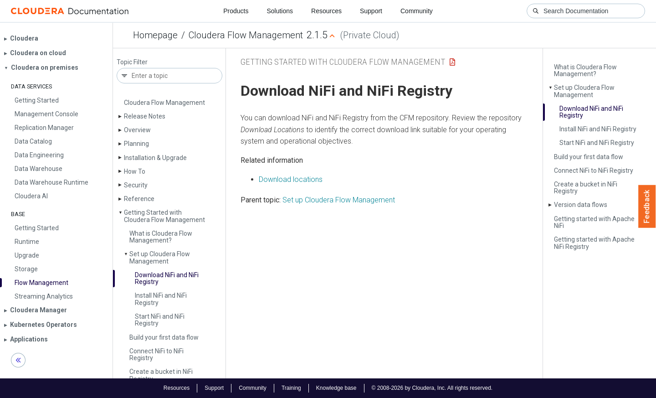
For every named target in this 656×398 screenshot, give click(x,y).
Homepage (155, 35)
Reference (139, 198)
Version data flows (580, 204)
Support (371, 11)
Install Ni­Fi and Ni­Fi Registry (161, 299)
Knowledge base (336, 388)
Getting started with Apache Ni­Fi (594, 222)
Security (136, 185)
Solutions (279, 11)
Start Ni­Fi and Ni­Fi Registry (159, 320)
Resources (326, 11)
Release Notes (144, 116)
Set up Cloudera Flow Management (159, 257)
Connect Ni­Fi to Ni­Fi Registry (156, 354)
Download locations (291, 179)
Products (235, 11)
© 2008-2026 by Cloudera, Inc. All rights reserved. (432, 388)
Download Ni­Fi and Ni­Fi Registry (167, 278)
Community (416, 11)
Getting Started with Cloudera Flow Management (164, 216)
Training (291, 388)
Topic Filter (132, 62)
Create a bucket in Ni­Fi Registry (161, 375)
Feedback (647, 206)
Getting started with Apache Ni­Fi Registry (594, 243)
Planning (136, 143)
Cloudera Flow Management (246, 35)
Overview (137, 130)
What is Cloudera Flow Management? (160, 237)
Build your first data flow (164, 337)
